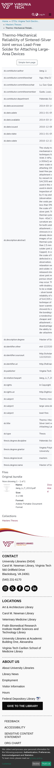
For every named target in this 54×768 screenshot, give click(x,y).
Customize (6, 763)
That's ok (46, 763)
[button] (36, 14)
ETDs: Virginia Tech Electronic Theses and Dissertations (26, 21)
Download (49, 488)
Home (5, 21)
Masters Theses (13, 24)
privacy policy (36, 758)
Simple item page (27, 62)
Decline (36, 763)
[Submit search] (33, 14)
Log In (42, 14)
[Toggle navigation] (50, 14)
